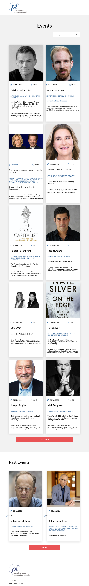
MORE (44, 547)
